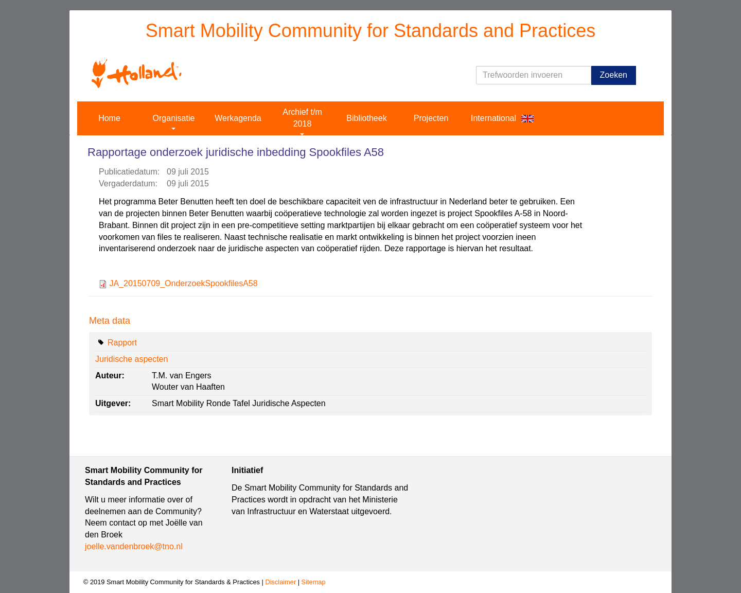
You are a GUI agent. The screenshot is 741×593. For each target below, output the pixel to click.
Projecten (431, 118)
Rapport (122, 342)
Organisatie (174, 122)
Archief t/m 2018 (302, 121)
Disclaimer (280, 582)
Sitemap (314, 582)
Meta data (109, 321)
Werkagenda (238, 118)
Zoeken (613, 75)
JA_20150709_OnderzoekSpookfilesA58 (183, 283)
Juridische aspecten (131, 359)
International (493, 118)
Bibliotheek (366, 118)
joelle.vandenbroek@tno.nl (134, 546)
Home (109, 118)
